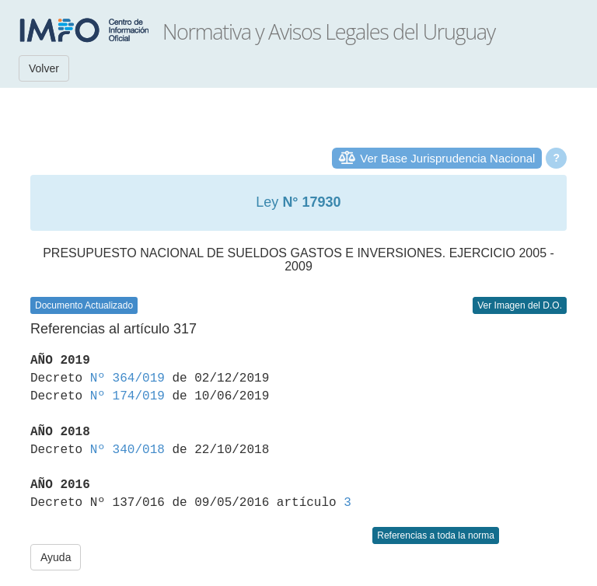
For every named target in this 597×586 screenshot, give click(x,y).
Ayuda (55, 557)
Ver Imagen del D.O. (519, 305)
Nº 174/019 (127, 396)
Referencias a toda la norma (435, 535)
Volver (44, 68)
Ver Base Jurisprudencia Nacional (447, 158)
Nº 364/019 (127, 378)
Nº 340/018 (127, 450)
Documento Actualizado (84, 305)
